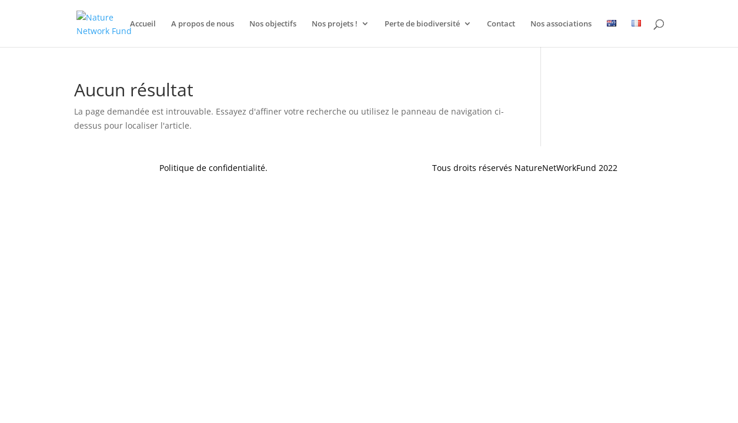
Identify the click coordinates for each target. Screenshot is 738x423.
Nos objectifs (272, 24)
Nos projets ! (335, 24)
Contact (501, 24)
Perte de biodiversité (422, 24)
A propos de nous (202, 24)
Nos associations (561, 24)
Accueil (143, 24)
